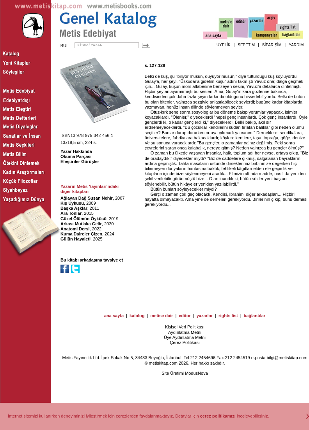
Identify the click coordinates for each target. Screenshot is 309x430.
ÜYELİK (224, 45)
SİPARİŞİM (272, 45)
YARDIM (296, 45)
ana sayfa (114, 315)
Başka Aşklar (73, 208)
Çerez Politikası (184, 342)
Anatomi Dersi (75, 228)
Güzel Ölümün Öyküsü (83, 218)
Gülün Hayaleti (75, 239)
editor (185, 315)
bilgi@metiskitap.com (286, 357)
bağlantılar (254, 315)
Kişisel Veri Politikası (184, 327)
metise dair (161, 315)
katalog (137, 315)
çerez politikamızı (218, 416)
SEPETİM (246, 45)
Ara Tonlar (71, 213)
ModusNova (196, 373)
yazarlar (205, 315)
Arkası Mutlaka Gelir (81, 223)
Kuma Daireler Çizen (81, 234)
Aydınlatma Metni (184, 332)
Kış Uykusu (72, 203)
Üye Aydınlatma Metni (185, 337)
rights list (228, 315)
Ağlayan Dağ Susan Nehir (86, 198)
